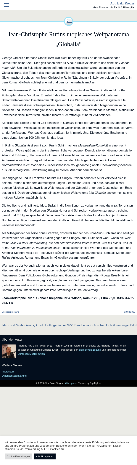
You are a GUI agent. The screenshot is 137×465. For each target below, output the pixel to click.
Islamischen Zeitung (89, 349)
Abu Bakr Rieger (122, 3)
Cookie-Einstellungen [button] (18, 456)
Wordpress (71, 383)
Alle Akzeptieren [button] (44, 456)
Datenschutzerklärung (14, 375)
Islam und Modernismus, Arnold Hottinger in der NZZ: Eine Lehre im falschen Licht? (58, 325)
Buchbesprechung (10, 312)
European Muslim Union (31, 353)
